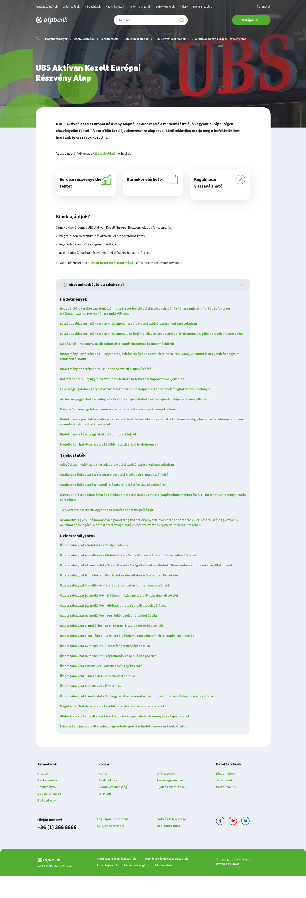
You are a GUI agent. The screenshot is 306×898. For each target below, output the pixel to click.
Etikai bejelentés (108, 887)
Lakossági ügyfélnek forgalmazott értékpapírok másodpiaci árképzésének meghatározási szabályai (138, 412)
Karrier (104, 796)
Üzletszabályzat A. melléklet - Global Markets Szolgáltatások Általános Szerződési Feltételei (132, 578)
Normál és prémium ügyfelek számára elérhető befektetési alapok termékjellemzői (125, 402)
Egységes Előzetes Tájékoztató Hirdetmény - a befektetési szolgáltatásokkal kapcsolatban (131, 341)
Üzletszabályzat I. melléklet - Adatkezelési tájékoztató (104, 689)
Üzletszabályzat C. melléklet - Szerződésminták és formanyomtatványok (117, 608)
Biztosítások (46, 823)
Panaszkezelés (202, 6)
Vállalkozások (71, 6)
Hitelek (42, 796)
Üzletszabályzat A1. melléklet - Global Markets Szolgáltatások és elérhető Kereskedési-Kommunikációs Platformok (149, 588)
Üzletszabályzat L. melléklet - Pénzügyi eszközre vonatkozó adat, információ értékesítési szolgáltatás (140, 719)
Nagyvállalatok (115, 6)
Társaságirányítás (169, 803)
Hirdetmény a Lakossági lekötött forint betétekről (100, 457)
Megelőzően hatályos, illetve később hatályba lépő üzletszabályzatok (115, 729)
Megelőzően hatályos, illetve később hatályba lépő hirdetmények (112, 467)
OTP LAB (105, 816)
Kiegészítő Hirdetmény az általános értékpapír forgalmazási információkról (119, 366)
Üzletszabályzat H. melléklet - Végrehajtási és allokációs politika (111, 678)
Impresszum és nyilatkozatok (116, 880)
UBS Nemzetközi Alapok (170, 52)
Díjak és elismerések (171, 810)
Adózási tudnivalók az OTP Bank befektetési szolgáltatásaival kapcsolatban (119, 487)
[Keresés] (182, 20)
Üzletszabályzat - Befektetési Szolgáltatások (97, 568)
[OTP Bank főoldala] (52, 20)
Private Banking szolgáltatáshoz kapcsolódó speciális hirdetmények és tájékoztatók (126, 749)
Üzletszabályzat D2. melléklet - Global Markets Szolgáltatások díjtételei (116, 628)
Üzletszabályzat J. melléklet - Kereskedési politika (100, 699)
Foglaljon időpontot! (112, 842)
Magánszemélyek (47, 6)
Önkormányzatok (140, 6)
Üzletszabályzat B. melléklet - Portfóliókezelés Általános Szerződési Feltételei (121, 598)
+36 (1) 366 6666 (55, 850)
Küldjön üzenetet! (110, 848)
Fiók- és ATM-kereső (171, 842)
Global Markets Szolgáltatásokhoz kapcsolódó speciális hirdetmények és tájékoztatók (127, 739)
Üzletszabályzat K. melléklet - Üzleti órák (93, 709)
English (266, 6)
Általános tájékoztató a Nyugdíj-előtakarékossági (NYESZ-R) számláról (115, 507)
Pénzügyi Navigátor (137, 887)
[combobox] (151, 20)
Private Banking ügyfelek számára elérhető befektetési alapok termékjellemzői (122, 432)
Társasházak (93, 6)
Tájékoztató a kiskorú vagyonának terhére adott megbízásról (109, 532)
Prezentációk (226, 810)
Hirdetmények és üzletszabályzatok (164, 880)
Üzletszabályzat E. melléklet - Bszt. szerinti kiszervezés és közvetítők (114, 648)
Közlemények (226, 796)
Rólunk (184, 6)
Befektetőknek (165, 6)
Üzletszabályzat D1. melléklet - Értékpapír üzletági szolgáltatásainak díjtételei (121, 618)
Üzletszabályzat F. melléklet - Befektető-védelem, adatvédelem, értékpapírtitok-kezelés (130, 658)
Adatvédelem (163, 887)
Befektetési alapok (136, 52)
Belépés (250, 20)
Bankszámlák (47, 803)
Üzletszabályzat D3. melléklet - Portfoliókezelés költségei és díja (111, 638)
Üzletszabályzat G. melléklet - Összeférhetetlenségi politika (107, 668)
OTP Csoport (166, 796)
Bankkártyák (46, 810)
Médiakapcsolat (168, 848)
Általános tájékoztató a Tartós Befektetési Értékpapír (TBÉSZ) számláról (117, 497)
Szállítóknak (108, 803)
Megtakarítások (84, 52)
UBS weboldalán (105, 167)
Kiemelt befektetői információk (111, 279)
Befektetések (109, 52)
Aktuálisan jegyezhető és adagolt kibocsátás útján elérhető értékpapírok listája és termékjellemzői (137, 422)
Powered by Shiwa (228, 886)
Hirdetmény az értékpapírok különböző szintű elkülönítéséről (109, 392)
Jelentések (224, 803)
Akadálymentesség (113, 810)
